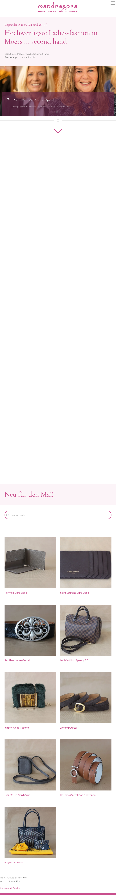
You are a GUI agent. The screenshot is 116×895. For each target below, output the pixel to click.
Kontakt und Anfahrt (10, 887)
